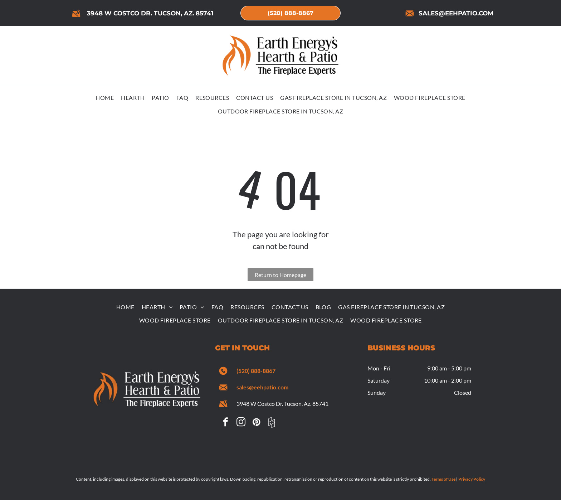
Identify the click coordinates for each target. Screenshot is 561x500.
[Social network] (271, 423)
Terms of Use (443, 479)
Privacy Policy (471, 479)
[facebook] (225, 423)
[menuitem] (104, 98)
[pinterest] (256, 423)
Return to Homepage (280, 274)
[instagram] (241, 423)
